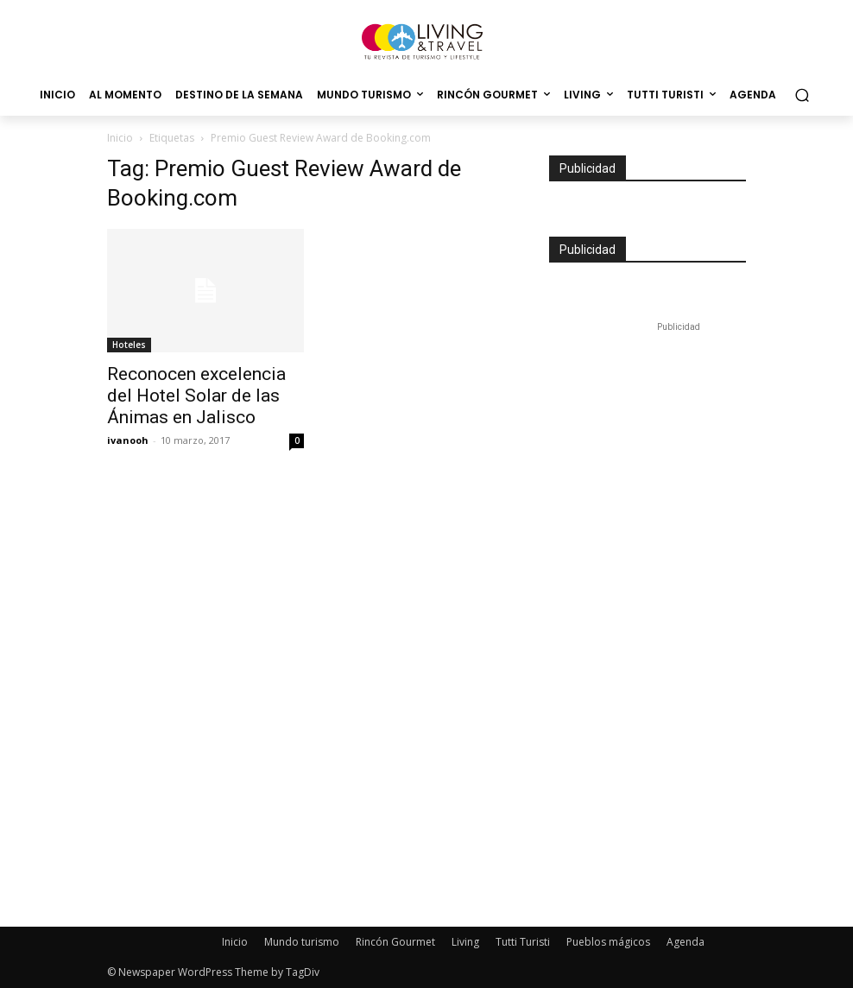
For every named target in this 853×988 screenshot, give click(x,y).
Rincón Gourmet (395, 941)
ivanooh (127, 440)
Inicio (120, 137)
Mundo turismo (301, 941)
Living (465, 941)
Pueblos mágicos (608, 941)
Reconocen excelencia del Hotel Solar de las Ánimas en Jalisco (196, 396)
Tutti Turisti (523, 941)
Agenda (686, 941)
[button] (801, 95)
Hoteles (129, 345)
